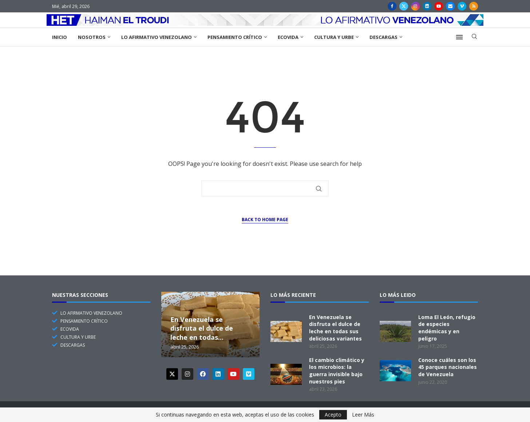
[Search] (474, 37)
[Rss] (473, 6)
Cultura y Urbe (334, 37)
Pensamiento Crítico (234, 37)
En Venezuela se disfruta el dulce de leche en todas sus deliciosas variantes (335, 328)
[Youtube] (438, 6)
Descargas (383, 37)
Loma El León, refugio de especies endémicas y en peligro (446, 328)
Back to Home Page (265, 219)
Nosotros (92, 37)
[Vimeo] (462, 6)
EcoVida (288, 37)
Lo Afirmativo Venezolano (156, 37)
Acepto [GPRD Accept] (333, 414)
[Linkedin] (427, 6)
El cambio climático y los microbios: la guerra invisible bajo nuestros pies (336, 371)
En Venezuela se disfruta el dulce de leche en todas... (201, 328)
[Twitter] (403, 6)
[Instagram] (415, 6)
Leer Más (363, 414)
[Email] (450, 6)
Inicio (59, 37)
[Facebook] (392, 6)
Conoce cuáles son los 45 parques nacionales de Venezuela (447, 367)
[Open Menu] (459, 37)
